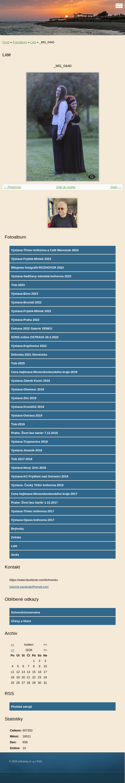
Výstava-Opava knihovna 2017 (32, 520)
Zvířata (16, 537)
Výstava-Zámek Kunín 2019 (30, 380)
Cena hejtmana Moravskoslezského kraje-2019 (44, 372)
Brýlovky (17, 528)
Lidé (33, 42)
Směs (15, 554)
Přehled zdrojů (21, 706)
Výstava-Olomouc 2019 (27, 389)
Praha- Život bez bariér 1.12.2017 (34, 502)
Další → (115, 187)
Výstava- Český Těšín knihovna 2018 (37, 485)
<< (12, 644)
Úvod (5, 42)
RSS (39, 761)
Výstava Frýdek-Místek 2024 (31, 259)
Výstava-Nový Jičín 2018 (28, 467)
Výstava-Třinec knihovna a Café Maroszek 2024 (45, 250)
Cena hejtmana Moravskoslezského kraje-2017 (44, 494)
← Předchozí (12, 187)
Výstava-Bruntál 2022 (26, 302)
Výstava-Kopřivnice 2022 (29, 346)
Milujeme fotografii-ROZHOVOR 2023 (37, 267)
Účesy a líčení (21, 621)
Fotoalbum (20, 42)
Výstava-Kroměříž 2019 (27, 407)
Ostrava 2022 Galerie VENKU (31, 328)
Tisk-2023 (18, 285)
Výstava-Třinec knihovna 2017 (32, 511)
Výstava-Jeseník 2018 (26, 450)
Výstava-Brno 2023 (24, 293)
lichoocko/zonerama (25, 612)
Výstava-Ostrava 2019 (26, 415)
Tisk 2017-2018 (21, 459)
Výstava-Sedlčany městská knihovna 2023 (41, 276)
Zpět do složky (66, 187)
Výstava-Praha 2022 (25, 320)
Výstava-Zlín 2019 (23, 398)
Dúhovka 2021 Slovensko (29, 354)
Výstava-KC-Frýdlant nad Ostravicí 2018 (39, 476)
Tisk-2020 (18, 363)
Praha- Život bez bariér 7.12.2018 (34, 433)
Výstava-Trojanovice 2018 (29, 441)
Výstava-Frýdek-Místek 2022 (31, 311)
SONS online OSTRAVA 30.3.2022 (35, 337)
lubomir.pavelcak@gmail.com (29, 586)
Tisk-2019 (18, 424)
